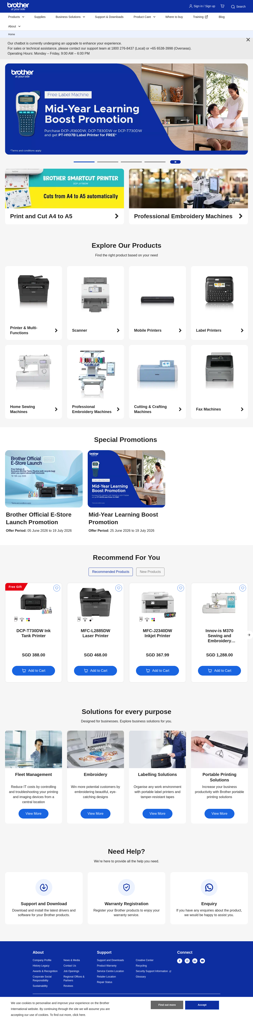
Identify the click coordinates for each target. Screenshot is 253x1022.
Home (11, 34)
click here (79, 1015)
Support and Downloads (110, 960)
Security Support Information (152, 971)
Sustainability (40, 985)
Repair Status (104, 982)
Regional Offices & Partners (73, 978)
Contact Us (69, 965)
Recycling (141, 965)
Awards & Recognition (45, 971)
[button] (64, 216)
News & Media (71, 960)
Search (238, 6)
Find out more (167, 1005)
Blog (222, 17)
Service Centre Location (110, 971)
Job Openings (71, 971)
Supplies (40, 17)
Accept (202, 1005)
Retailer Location (106, 976)
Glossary (141, 976)
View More (33, 813)
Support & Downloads (109, 17)
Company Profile (42, 960)
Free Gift (15, 586)
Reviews (68, 985)
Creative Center (144, 960)
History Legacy (41, 965)
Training (198, 17)
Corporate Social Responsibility (42, 978)
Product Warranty (107, 965)
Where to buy (174, 17)
